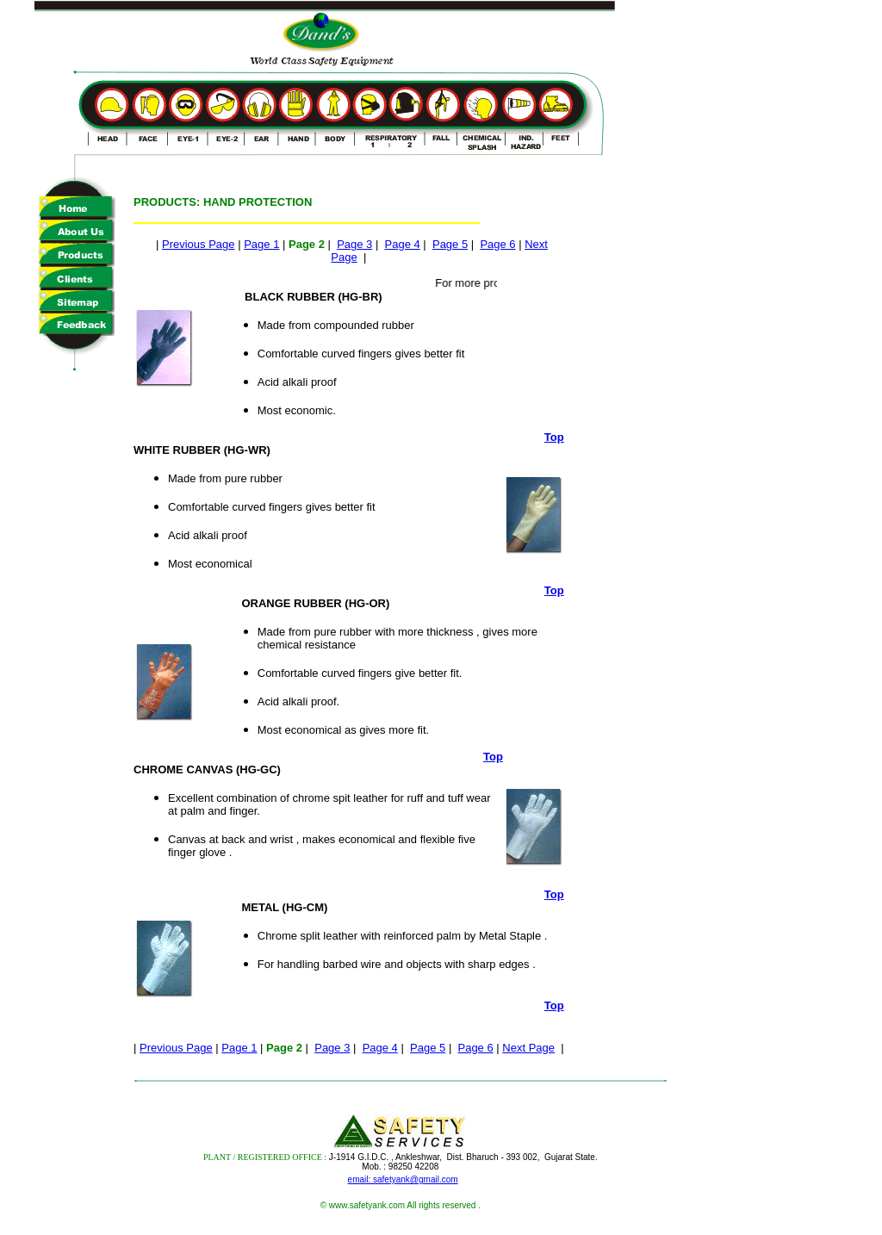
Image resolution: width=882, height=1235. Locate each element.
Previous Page (198, 244)
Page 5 (450, 244)
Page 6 (497, 244)
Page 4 (402, 244)
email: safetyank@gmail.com (403, 1179)
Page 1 (261, 244)
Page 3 (354, 244)
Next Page (528, 1047)
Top (554, 437)
